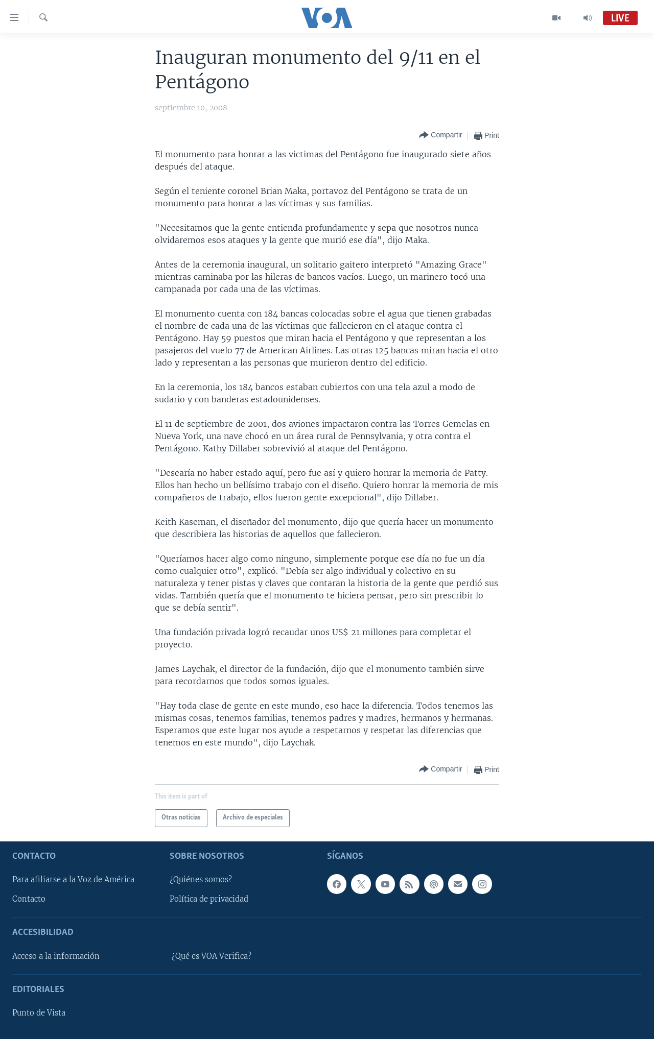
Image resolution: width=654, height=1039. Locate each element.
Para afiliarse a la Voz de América (73, 879)
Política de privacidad (209, 899)
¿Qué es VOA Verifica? (211, 955)
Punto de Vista (38, 1013)
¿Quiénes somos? (201, 879)
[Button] (440, 135)
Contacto (28, 899)
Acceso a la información (56, 955)
